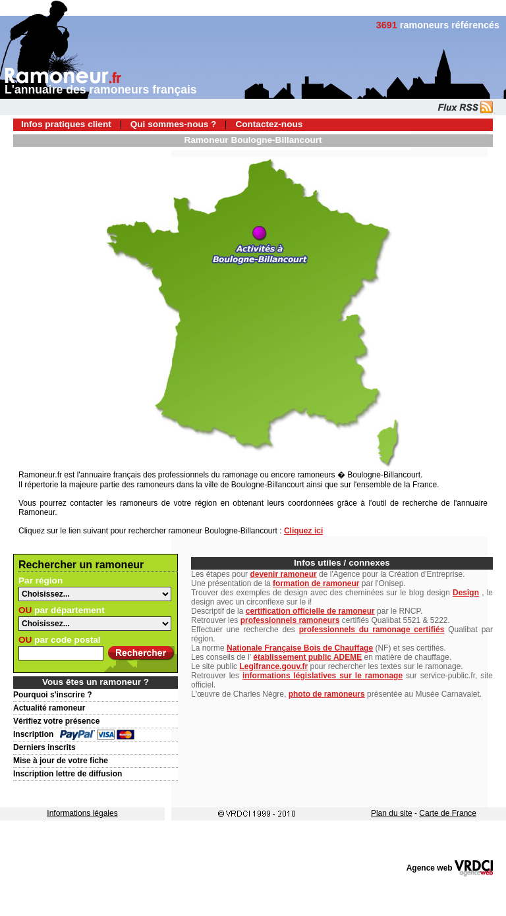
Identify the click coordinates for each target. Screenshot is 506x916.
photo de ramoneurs (327, 694)
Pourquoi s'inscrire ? (52, 694)
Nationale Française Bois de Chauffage (300, 648)
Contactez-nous (268, 124)
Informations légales (82, 813)
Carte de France (447, 813)
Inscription (33, 734)
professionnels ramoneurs (290, 620)
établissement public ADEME (307, 657)
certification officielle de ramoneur (310, 611)
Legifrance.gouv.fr (273, 666)
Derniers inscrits (44, 747)
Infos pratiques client (66, 124)
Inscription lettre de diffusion (67, 773)
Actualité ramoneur (49, 708)
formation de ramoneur (316, 583)
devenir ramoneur (283, 574)
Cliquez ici (303, 530)
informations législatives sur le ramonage (322, 675)
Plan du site (391, 813)
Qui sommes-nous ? (173, 124)
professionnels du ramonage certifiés (372, 629)
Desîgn (466, 592)
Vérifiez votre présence (56, 721)
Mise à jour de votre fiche (60, 760)
